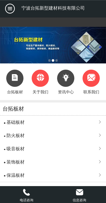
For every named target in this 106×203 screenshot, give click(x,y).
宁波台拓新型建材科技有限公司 (53, 8)
